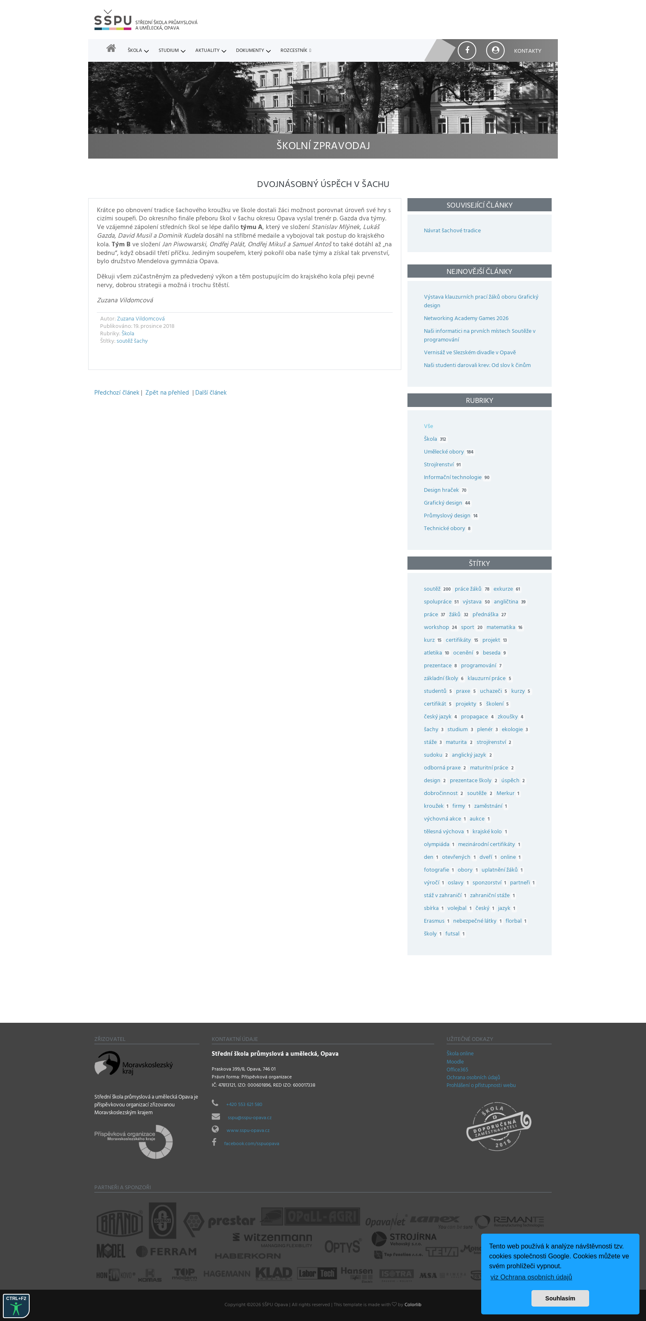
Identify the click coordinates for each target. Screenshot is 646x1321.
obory (469, 870)
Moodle (455, 1063)
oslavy (460, 883)
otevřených (460, 857)
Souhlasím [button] (560, 1298)
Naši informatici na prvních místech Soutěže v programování (480, 336)
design (437, 781)
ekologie (517, 730)
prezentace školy (475, 781)
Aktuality (207, 51)
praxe (468, 691)
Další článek (211, 394)
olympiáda (441, 845)
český (486, 909)
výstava (478, 602)
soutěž (125, 341)
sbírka (435, 909)
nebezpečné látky (479, 921)
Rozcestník (294, 51)
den (433, 857)
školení (499, 704)
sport (473, 628)
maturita (461, 743)
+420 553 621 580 (244, 1105)
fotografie (441, 870)
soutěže (481, 794)
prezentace (442, 666)
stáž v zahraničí (447, 896)
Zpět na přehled (167, 394)
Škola (135, 51)
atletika (438, 653)
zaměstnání (492, 806)
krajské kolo (491, 832)
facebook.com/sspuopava (251, 1144)
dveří (490, 857)
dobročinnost (445, 794)
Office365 (457, 1071)
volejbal (461, 909)
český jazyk (442, 717)
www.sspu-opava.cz (248, 1131)
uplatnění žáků (504, 870)
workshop (442, 628)
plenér (489, 730)
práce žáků (474, 589)
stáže (435, 743)
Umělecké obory (449, 452)
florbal (518, 921)
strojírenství (496, 743)
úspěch (515, 781)
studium (462, 730)
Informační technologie (457, 478)
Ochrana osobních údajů (473, 1078)
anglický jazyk (474, 755)
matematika (507, 628)
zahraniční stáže (494, 896)
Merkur (509, 794)
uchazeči (495, 691)
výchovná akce (447, 819)
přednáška (491, 615)
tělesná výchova (448, 832)
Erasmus (438, 921)
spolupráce (443, 602)
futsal (456, 934)
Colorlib (413, 1305)
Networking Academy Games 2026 (466, 319)
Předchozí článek (116, 394)
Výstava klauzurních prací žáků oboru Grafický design (481, 302)
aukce (481, 819)
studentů (440, 691)
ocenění (467, 653)
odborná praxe (447, 768)
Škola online (460, 1054)
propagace (479, 717)
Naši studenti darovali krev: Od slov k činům (477, 366)
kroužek (438, 806)
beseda (496, 653)
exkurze (509, 589)
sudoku (438, 755)
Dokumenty (250, 51)
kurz (435, 640)
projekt (496, 640)
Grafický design (448, 503)
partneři (524, 883)
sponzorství (491, 883)
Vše (428, 427)
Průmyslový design (451, 516)
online (512, 857)
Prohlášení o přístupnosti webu (481, 1086)
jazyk (508, 909)
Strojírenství (443, 465)
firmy (463, 806)
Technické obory (448, 529)
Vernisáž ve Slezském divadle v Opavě (470, 353)
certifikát (440, 704)
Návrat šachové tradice (452, 231)
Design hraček (446, 490)
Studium (169, 51)
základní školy (446, 679)
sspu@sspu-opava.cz (250, 1118)
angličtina (512, 602)
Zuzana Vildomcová (141, 319)
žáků (460, 615)
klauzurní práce (491, 679)
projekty (471, 704)
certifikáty (464, 640)
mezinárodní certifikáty (491, 845)
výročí (436, 883)
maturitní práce (493, 768)
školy (434, 934)
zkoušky (512, 717)
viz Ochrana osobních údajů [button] (531, 1277)
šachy (141, 341)
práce (436, 615)
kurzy (522, 691)
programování (483, 666)
